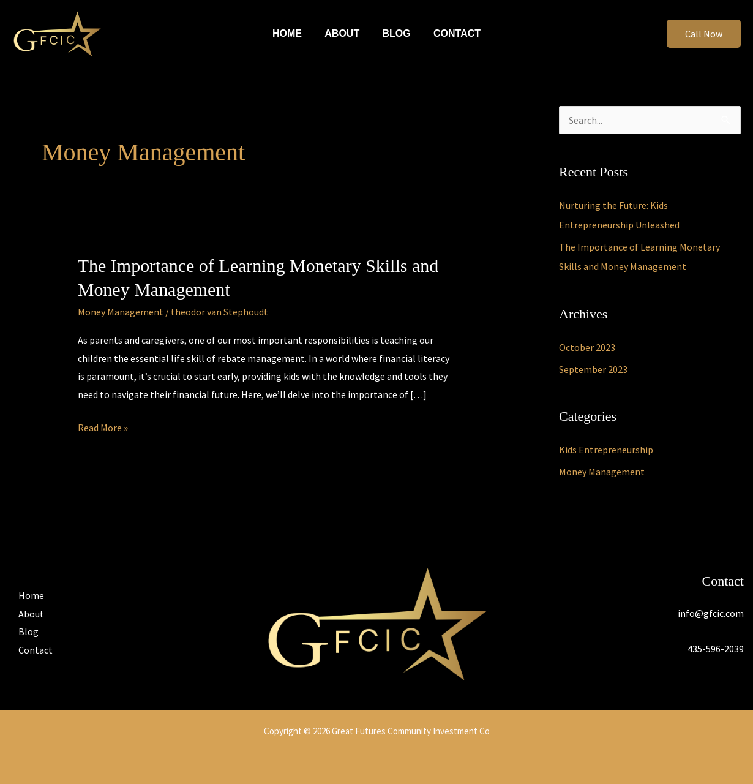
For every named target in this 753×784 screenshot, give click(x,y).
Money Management (120, 312)
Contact (452, 33)
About (343, 33)
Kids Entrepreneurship (606, 449)
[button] (704, 34)
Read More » (103, 426)
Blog (395, 33)
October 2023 (587, 347)
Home (292, 33)
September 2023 (593, 369)
